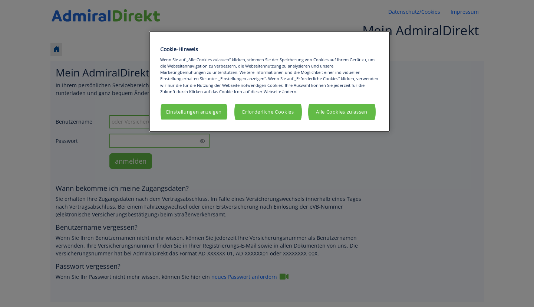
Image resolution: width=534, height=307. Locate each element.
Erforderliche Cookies (268, 112)
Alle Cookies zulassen (341, 112)
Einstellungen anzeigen (194, 112)
